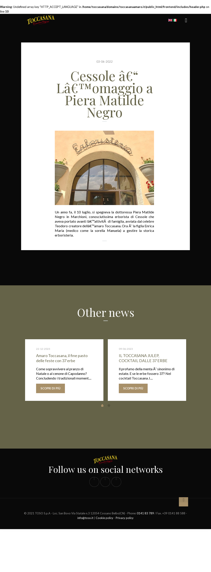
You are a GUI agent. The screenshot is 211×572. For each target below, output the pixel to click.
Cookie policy (104, 561)
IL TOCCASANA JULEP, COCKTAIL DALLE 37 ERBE (143, 358)
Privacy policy (125, 561)
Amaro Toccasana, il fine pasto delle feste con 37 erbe (62, 358)
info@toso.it (85, 561)
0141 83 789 (145, 556)
